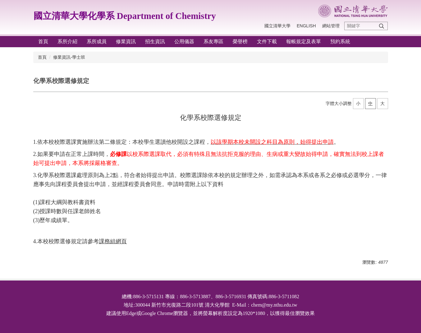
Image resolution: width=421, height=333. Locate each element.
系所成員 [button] (97, 41)
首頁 (43, 41)
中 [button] (370, 103)
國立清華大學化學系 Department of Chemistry (125, 16)
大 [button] (382, 103)
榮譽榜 (240, 41)
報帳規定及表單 (303, 41)
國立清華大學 (277, 25)
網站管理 (331, 25)
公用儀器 (184, 41)
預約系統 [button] (340, 41)
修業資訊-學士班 (69, 57)
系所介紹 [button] (67, 41)
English (306, 25)
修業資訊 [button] (126, 41)
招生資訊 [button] (155, 41)
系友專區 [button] (213, 41)
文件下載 (267, 41)
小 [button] (358, 103)
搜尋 (381, 26)
